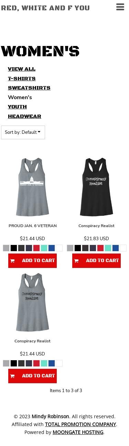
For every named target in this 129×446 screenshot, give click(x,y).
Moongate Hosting (78, 432)
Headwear (24, 116)
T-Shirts (22, 78)
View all (21, 69)
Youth (17, 106)
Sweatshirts (29, 87)
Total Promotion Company (80, 424)
